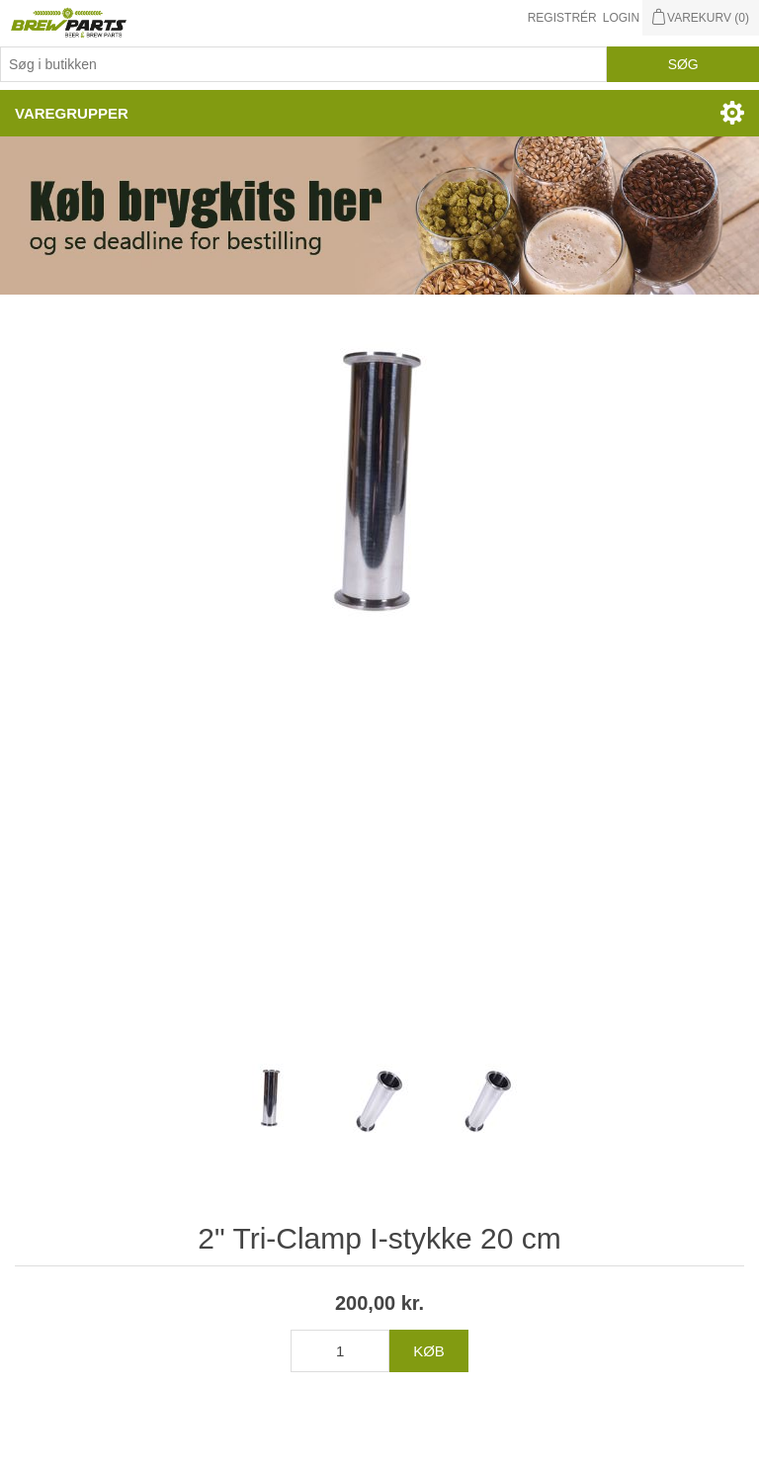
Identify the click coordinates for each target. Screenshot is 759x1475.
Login (621, 18)
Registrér (562, 18)
